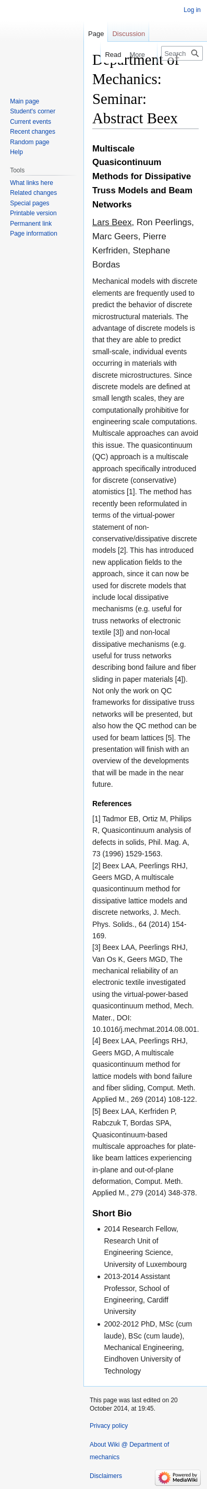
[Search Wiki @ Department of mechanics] (182, 53)
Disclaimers (106, 1476)
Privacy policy (109, 1425)
